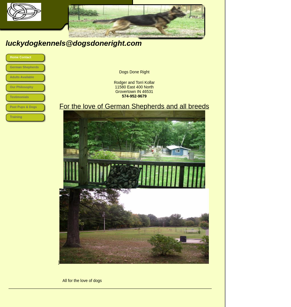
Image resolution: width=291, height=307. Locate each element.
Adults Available (22, 77)
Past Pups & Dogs (23, 107)
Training (16, 117)
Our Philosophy (21, 87)
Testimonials (19, 97)
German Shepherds (24, 67)
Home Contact (20, 57)
